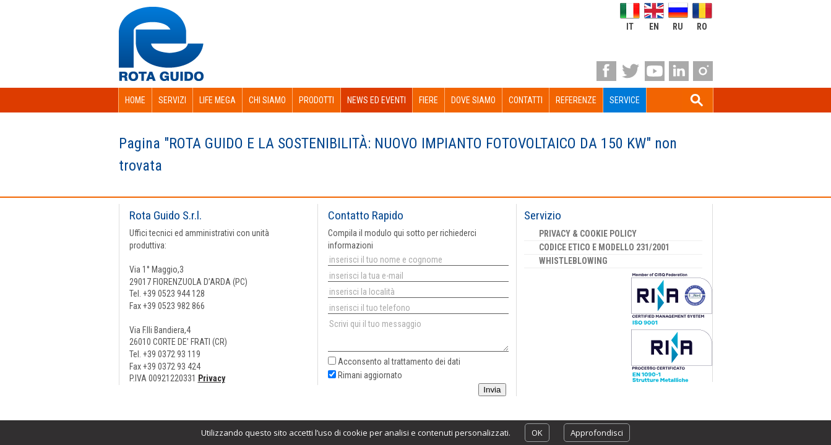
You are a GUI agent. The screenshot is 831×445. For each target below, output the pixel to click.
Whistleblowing (573, 261)
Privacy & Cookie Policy (588, 234)
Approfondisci (597, 432)
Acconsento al (394, 362)
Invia (492, 389)
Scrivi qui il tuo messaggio (418, 335)
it (630, 26)
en (654, 26)
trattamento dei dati (426, 362)
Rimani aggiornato (365, 375)
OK (537, 432)
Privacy (211, 378)
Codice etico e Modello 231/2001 (604, 247)
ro (702, 26)
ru (678, 26)
